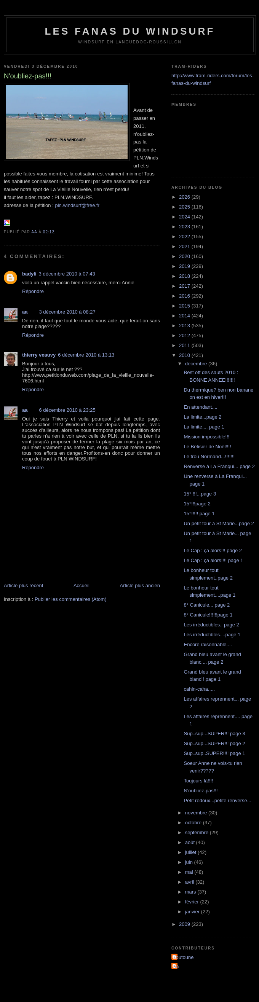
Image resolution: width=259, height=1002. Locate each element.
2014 (185, 316)
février (192, 902)
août (190, 842)
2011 (185, 345)
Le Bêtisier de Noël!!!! (207, 446)
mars (191, 892)
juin (189, 862)
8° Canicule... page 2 (207, 605)
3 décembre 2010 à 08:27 (67, 312)
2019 (185, 266)
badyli (29, 274)
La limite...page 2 (202, 417)
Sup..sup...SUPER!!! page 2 (214, 743)
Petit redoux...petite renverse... (217, 800)
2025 (185, 207)
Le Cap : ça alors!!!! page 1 (213, 560)
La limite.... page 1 (204, 427)
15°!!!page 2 (197, 504)
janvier (193, 911)
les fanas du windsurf (130, 31)
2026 (185, 197)
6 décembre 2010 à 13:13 (86, 355)
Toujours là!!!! (198, 781)
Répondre (33, 291)
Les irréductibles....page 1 (212, 634)
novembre (196, 813)
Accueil (82, 585)
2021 (185, 246)
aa (24, 312)
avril (190, 882)
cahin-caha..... (199, 689)
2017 (185, 286)
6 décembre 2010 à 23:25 (67, 410)
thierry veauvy (39, 355)
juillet (191, 852)
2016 (185, 296)
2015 (185, 306)
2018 (185, 276)
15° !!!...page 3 (200, 494)
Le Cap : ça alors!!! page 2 (212, 550)
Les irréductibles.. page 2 (211, 625)
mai (190, 872)
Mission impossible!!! (206, 437)
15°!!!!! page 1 (199, 513)
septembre (197, 832)
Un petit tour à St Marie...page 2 (219, 523)
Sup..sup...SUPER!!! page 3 (214, 733)
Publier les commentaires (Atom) (71, 599)
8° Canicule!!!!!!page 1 (208, 615)
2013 (185, 325)
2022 (185, 236)
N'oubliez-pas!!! (200, 790)
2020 (185, 256)
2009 (185, 924)
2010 (185, 355)
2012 (185, 335)
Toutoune (183, 957)
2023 (185, 226)
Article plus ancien (140, 585)
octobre (194, 822)
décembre (196, 363)
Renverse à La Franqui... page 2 (219, 466)
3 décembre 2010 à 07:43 (67, 274)
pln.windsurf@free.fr (77, 205)
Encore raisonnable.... (208, 644)
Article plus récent (23, 585)
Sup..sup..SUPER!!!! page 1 (214, 753)
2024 (185, 217)
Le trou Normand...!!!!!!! (209, 456)
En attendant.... (200, 407)
